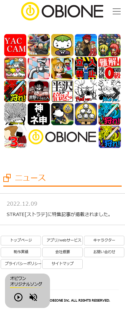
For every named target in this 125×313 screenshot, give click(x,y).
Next (113, 91)
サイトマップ (63, 264)
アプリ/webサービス (64, 240)
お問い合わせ (104, 252)
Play (28, 300)
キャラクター (104, 240)
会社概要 (62, 252)
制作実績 (21, 252)
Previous (11, 91)
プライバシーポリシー (23, 264)
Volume (46, 300)
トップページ (21, 240)
